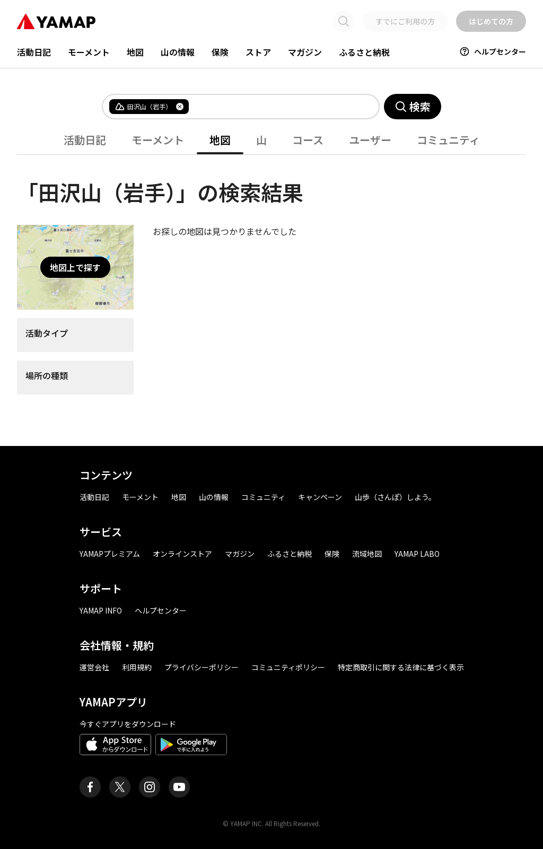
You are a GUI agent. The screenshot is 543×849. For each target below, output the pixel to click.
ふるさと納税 (364, 52)
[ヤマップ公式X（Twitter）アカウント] (119, 787)
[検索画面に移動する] (343, 21)
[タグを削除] (179, 106)
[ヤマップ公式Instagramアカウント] (149, 787)
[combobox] (275, 106)
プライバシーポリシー (201, 667)
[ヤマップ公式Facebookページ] (90, 787)
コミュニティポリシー (288, 667)
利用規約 (137, 667)
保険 (220, 52)
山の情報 (178, 52)
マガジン (305, 52)
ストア (258, 52)
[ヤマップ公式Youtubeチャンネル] (179, 787)
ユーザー (370, 139)
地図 (135, 52)
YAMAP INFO (101, 610)
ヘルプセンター (492, 51)
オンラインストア (182, 553)
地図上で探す (75, 267)
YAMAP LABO (417, 553)
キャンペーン (320, 497)
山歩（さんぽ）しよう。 (395, 497)
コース (307, 139)
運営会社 (94, 667)
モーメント (89, 52)
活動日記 (34, 52)
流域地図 (367, 553)
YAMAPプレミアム (110, 553)
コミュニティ (448, 139)
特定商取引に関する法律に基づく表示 (401, 667)
